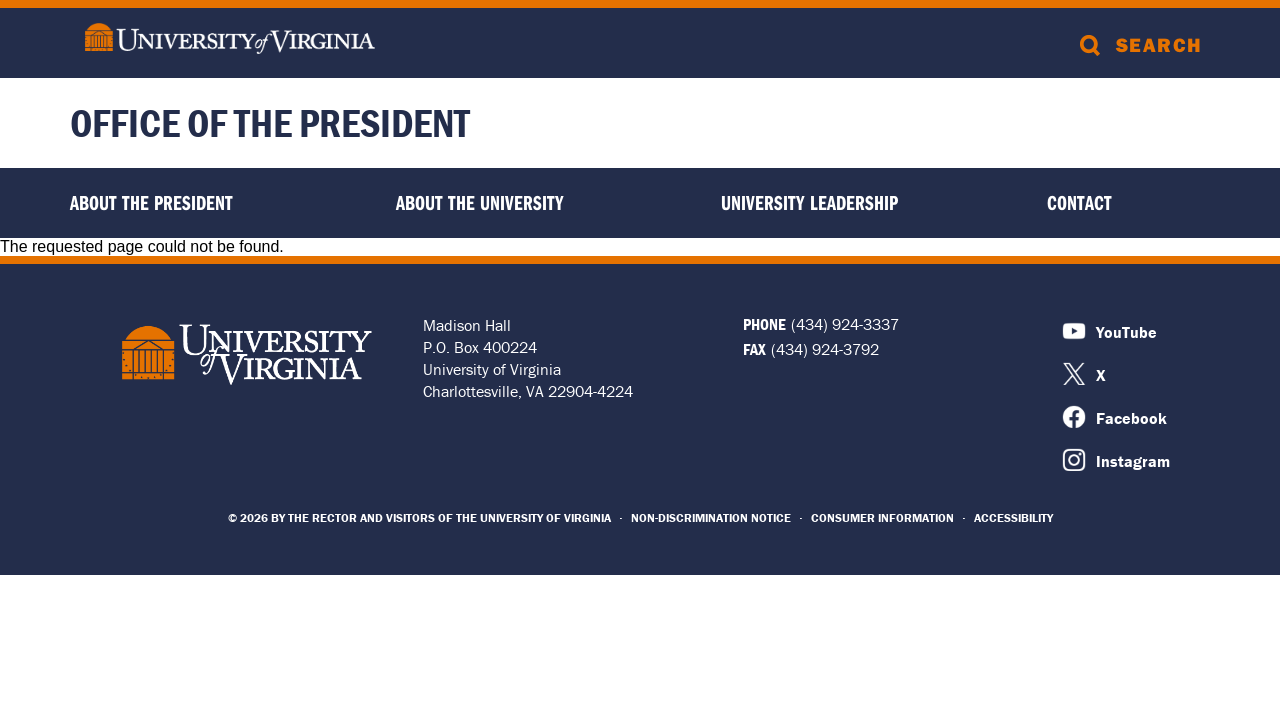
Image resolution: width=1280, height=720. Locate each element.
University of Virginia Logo (247, 354)
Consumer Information (882, 517)
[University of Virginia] (230, 40)
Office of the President (270, 122)
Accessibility (1013, 517)
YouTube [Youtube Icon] (1126, 332)
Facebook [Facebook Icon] (1131, 418)
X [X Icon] (1101, 375)
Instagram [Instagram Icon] (1133, 461)
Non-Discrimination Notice (711, 517)
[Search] (1145, 43)
